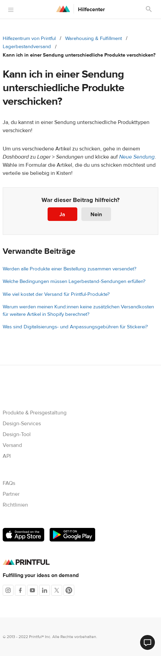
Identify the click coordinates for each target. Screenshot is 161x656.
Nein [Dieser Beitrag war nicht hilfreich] (96, 214)
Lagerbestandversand (27, 46)
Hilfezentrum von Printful (29, 38)
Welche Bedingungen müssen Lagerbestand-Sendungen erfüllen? (74, 281)
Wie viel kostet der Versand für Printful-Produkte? (56, 294)
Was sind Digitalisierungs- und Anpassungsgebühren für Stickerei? (75, 327)
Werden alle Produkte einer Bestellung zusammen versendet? (69, 269)
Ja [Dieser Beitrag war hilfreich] (62, 214)
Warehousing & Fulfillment (93, 38)
